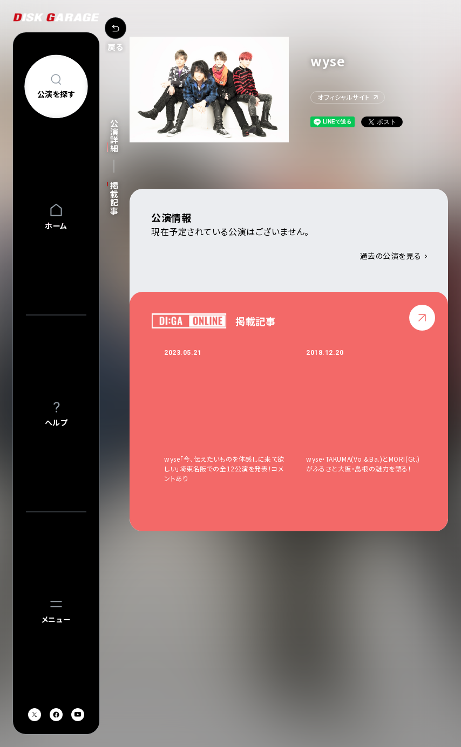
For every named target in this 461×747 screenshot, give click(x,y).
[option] (235, 415)
